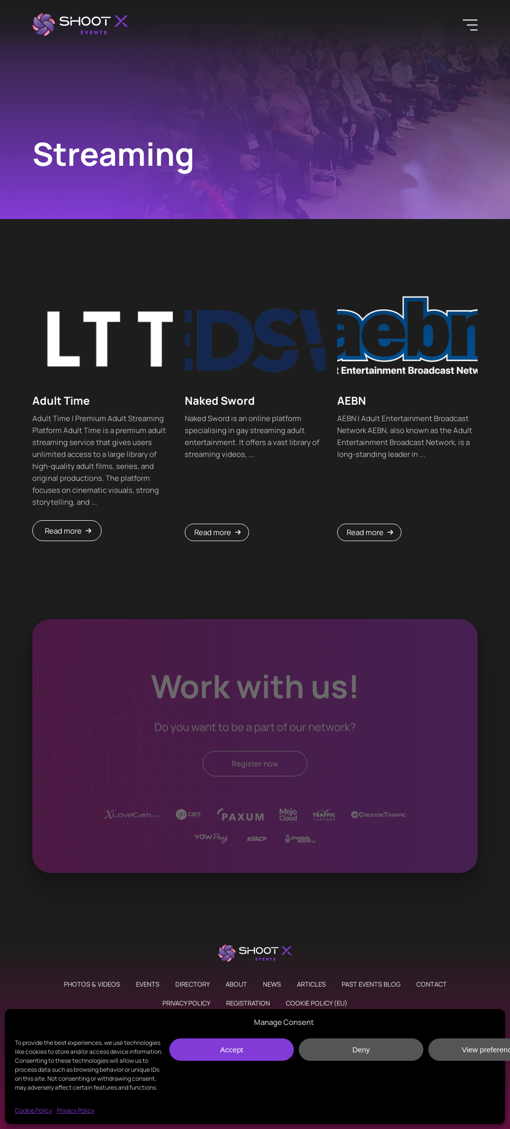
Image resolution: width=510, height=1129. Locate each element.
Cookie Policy (33, 1110)
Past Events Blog (371, 984)
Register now (255, 765)
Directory (192, 984)
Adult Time (61, 400)
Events (147, 984)
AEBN (351, 400)
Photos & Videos (92, 984)
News (272, 984)
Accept (231, 1049)
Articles (311, 984)
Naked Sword (220, 400)
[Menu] (470, 24)
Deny (361, 1049)
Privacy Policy (75, 1110)
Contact (431, 984)
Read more (63, 531)
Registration (248, 1003)
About (236, 984)
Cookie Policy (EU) (317, 1003)
